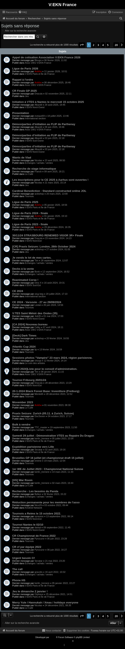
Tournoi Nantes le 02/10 (27, 524)
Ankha (38, 71)
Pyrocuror (40, 538)
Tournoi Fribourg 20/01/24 (29, 380)
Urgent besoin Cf (23, 558)
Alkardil (38, 104)
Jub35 (38, 316)
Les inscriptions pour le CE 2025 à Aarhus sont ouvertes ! (50, 179)
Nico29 (38, 505)
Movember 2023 (22, 402)
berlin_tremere (42, 438)
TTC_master (41, 427)
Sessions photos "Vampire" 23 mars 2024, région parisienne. (52, 357)
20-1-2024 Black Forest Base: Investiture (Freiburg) (45, 391)
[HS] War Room (22, 480)
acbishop (39, 193)
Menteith (39, 394)
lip (36, 349)
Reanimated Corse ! (25, 279)
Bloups (38, 60)
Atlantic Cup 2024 (24, 346)
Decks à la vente (23, 268)
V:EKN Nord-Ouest (35, 107)
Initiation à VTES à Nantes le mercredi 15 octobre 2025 (48, 101)
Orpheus (39, 594)
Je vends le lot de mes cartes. (31, 257)
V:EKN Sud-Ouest (34, 140)
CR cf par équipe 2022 (26, 546)
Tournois (29, 196)
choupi (38, 360)
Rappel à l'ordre (22, 79)
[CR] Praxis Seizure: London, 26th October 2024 (43, 246)
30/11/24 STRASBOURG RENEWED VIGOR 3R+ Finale (47, 235)
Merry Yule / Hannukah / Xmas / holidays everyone (45, 602)
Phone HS (18, 580)
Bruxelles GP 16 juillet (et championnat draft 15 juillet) (47, 457)
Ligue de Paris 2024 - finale (30, 213)
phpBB (53, 637)
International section (35, 118)
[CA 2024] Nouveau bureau (29, 324)
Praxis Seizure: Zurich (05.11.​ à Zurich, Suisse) (43, 413)
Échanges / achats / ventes (39, 163)
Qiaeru (77, 641)
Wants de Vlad (21, 157)
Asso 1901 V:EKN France (38, 62)
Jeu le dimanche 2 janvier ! (30, 591)
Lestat (38, 305)
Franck (38, 171)
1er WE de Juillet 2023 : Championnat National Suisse (47, 469)
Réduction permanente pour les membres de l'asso (46, 502)
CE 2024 (17, 291)
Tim (36, 260)
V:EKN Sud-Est (33, 285)
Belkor (38, 494)
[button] (82, 44)
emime (38, 460)
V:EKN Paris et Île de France (40, 74)
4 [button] (103, 45)
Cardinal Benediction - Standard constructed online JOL (49, 190)
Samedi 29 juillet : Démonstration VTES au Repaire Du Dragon (53, 435)
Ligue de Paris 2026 (25, 68)
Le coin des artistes (35, 363)
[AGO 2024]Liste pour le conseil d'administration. (44, 368)
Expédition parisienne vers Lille (33, 446)
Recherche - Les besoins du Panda (35, 491)
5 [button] (108, 45)
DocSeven (40, 416)
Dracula (39, 93)
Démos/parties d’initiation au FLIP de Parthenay (43, 124)
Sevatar (39, 449)
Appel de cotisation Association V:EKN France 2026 (46, 57)
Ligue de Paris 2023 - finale (30, 224)
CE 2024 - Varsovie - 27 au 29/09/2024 (36, 302)
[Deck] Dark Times (24, 335)
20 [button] (116, 45)
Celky (37, 327)
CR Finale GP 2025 (24, 90)
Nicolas (38, 160)
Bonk (37, 271)
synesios (39, 516)
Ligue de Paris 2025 (25, 202)
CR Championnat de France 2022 (34, 535)
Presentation (20, 113)
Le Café (29, 174)
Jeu (27, 96)
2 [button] (93, 45)
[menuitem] (22, 12)
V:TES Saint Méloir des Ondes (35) (35, 313)
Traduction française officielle (58, 641)
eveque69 (40, 116)
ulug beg (39, 294)
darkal (38, 527)
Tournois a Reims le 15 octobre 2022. (36, 513)
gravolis (39, 572)
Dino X (38, 282)
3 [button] (98, 45)
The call (17, 569)
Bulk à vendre (21, 424)
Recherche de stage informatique (34, 168)
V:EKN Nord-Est (33, 240)
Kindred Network (33, 507)
